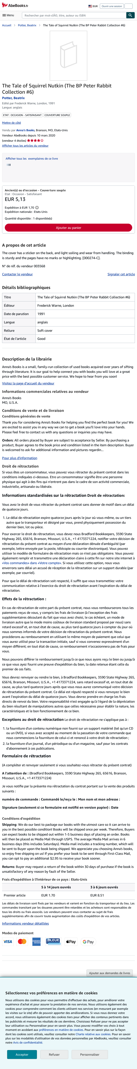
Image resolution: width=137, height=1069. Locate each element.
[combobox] (74, 15)
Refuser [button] (54, 1054)
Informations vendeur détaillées (25, 923)
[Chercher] (130, 15)
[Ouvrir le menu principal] (9, 15)
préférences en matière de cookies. (61, 1029)
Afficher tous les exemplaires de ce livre (32, 158)
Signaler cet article (121, 274)
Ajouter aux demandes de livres (109, 973)
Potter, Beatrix (27, 25)
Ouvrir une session (112, 6)
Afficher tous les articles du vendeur (25, 145)
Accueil (6, 25)
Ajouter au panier (68, 228)
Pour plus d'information (19, 458)
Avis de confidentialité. (28, 1042)
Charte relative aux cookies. (94, 1034)
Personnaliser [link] (89, 1054)
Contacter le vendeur (17, 274)
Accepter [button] (22, 1054)
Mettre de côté (11, 122)
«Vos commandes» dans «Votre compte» (31, 563)
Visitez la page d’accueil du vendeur (28, 383)
